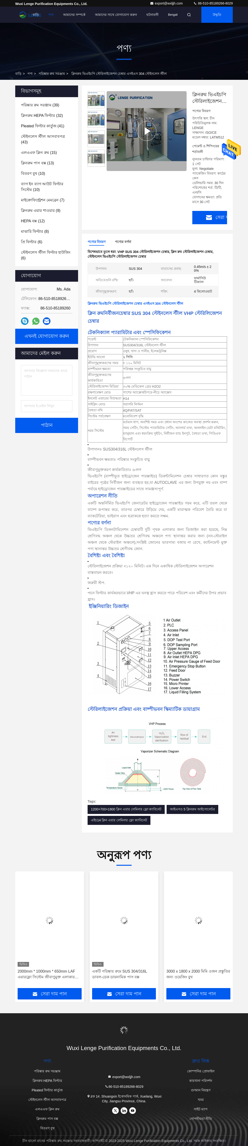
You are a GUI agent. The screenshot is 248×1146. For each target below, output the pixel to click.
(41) (42, 126)
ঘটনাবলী (152, 15)
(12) (33, 221)
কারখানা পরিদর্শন (200, 1081)
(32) (42, 116)
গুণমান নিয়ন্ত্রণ (200, 1090)
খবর (201, 1100)
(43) (43, 139)
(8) (35, 231)
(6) (31, 242)
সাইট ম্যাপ (201, 1109)
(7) (42, 200)
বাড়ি (36, 15)
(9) (40, 211)
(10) (33, 173)
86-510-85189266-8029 (213, 3)
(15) (39, 153)
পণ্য (51, 15)
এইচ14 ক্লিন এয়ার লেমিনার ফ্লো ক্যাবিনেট (119, 820)
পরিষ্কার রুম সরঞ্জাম (52, 74)
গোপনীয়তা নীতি (200, 1119)
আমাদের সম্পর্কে (74, 15)
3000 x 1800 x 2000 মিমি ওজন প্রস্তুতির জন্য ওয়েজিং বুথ (198, 974)
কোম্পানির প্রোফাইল (200, 1071)
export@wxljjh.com (167, 3)
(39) (40, 105)
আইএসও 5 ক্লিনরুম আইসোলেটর (192, 809)
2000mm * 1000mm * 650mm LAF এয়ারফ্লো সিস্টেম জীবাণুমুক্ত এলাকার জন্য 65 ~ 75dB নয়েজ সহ (46, 974)
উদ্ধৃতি (217, 15)
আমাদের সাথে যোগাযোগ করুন (116, 15)
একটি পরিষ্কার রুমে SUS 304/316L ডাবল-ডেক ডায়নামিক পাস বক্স (119, 974)
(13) (37, 163)
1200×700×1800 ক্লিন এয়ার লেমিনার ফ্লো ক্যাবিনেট (126, 809)
